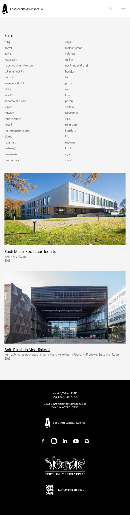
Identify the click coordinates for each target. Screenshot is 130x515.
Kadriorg (71, 130)
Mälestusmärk (74, 48)
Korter (8, 48)
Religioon (71, 124)
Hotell (8, 124)
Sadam (69, 107)
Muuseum (10, 59)
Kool (68, 148)
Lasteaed (10, 148)
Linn (67, 95)
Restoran (70, 142)
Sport (68, 160)
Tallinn (69, 59)
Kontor (8, 77)
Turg (7, 42)
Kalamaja (10, 142)
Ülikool (8, 89)
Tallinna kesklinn (14, 71)
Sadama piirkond (15, 101)
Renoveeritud (12, 119)
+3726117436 (70, 407)
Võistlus (70, 53)
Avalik (8, 95)
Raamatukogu (13, 160)
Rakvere (9, 113)
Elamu (8, 136)
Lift (67, 136)
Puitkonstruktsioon (17, 130)
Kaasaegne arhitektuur (19, 65)
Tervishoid (71, 113)
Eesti (68, 89)
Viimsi (8, 107)
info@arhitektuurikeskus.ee (70, 403)
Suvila (8, 53)
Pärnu (69, 101)
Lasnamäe (10, 154)
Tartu (68, 77)
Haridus (70, 71)
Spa (67, 154)
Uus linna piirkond (76, 65)
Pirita (68, 83)
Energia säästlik (14, 83)
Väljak (68, 42)
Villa (67, 119)
